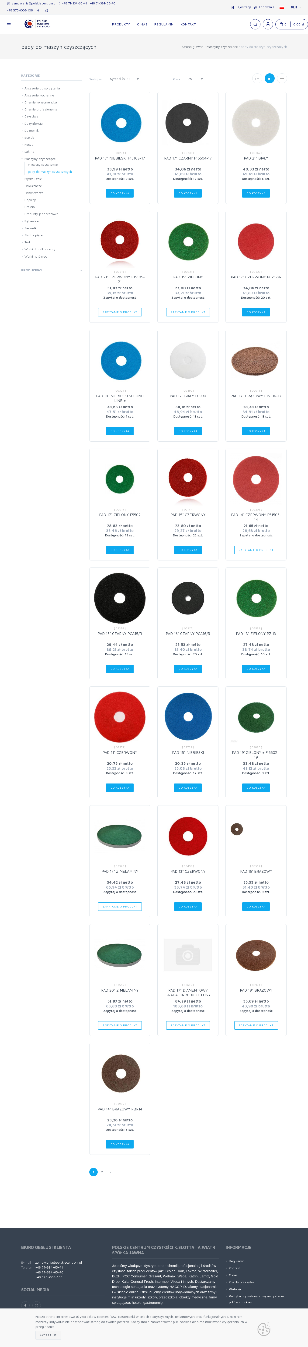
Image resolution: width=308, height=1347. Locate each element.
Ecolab (29, 137)
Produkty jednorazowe (41, 214)
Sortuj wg (96, 79)
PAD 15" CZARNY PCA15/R (120, 633)
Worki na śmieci (36, 256)
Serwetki (30, 228)
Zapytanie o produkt (120, 312)
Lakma (29, 151)
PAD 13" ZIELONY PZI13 (256, 633)
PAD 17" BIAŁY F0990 (188, 396)
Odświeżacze (34, 193)
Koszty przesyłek (241, 1282)
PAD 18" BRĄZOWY (256, 990)
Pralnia (29, 207)
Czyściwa (31, 116)
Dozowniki (31, 130)
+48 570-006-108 (20, 10)
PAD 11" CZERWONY (120, 752)
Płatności (235, 1289)
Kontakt (234, 1268)
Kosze (28, 144)
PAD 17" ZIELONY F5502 (120, 515)
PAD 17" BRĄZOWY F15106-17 (256, 396)
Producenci (31, 270)
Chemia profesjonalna (40, 109)
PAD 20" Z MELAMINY (119, 990)
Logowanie (264, 7)
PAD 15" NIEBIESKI (188, 752)
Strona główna (193, 47)
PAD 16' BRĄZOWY (256, 871)
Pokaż (177, 79)
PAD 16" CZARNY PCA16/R (188, 633)
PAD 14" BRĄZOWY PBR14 (120, 1109)
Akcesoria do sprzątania (42, 88)
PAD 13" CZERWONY (187, 871)
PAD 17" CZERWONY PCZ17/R (256, 277)
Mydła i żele (33, 179)
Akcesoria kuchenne (39, 95)
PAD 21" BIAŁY (256, 158)
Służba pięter (34, 235)
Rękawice (31, 221)
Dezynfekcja (33, 123)
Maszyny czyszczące (222, 47)
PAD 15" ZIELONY (188, 277)
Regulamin (237, 1261)
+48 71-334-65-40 (102, 3)
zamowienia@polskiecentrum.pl (31, 3)
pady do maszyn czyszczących (50, 172)
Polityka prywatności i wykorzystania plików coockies (256, 1299)
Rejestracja (241, 7)
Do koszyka (120, 193)
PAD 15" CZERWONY (187, 515)
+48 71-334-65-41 (73, 3)
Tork (27, 242)
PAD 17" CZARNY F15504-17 (188, 158)
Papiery (30, 200)
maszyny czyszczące (43, 165)
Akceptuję (48, 1335)
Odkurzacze (33, 186)
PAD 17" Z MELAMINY (120, 871)
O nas (233, 1275)
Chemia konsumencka (40, 102)
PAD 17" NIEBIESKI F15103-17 (120, 158)
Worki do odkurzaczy (39, 249)
